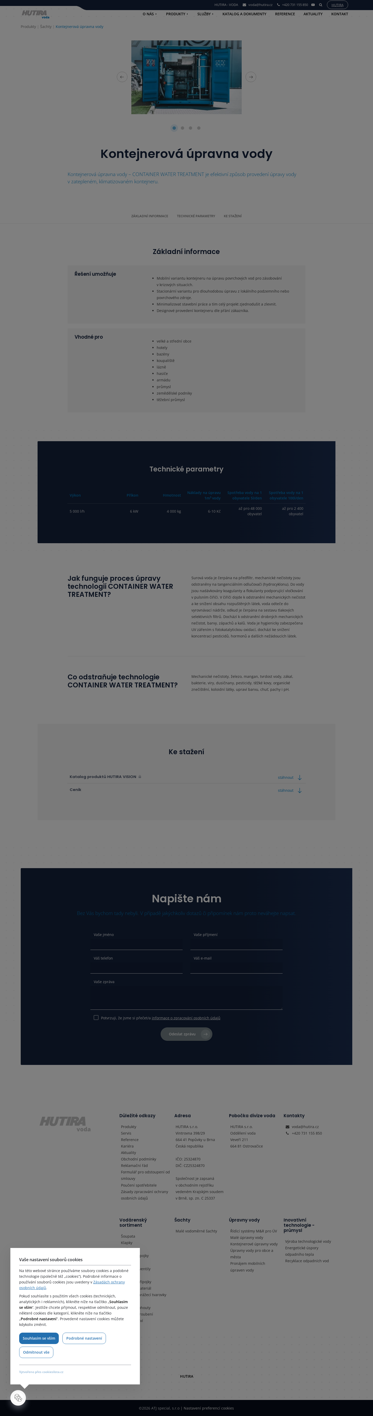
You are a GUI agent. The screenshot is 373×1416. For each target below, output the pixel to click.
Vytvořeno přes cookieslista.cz (41, 1372)
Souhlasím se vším (39, 1338)
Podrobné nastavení (84, 1338)
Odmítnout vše (36, 1352)
